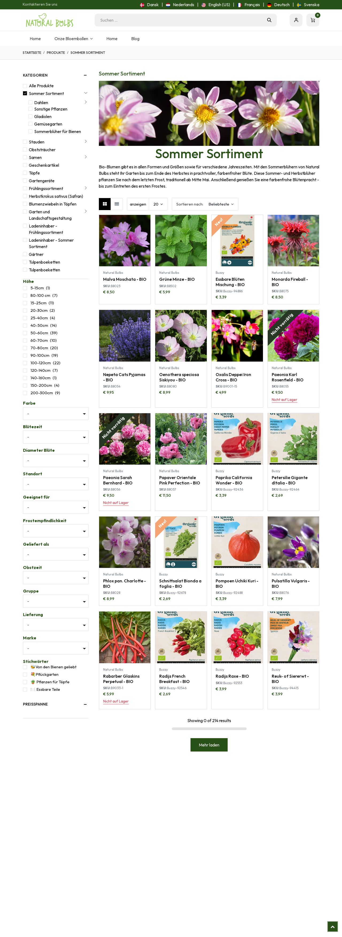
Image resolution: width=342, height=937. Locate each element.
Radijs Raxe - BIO (232, 676)
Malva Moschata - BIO (124, 279)
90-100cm (39, 355)
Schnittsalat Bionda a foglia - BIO (180, 583)
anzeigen (138, 204)
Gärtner (36, 254)
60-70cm (39, 340)
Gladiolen (43, 116)
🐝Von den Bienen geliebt (53, 666)
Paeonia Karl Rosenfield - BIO (288, 377)
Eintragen (296, 20)
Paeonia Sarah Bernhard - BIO (118, 480)
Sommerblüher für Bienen (57, 131)
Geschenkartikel (44, 165)
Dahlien (41, 102)
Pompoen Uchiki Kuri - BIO (237, 583)
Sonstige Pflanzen (50, 109)
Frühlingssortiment (46, 188)
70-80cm (39, 347)
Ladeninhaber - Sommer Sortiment (51, 243)
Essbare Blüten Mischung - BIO (230, 281)
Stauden (36, 142)
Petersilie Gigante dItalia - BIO (290, 480)
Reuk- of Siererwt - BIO (290, 678)
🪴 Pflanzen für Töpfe (49, 681)
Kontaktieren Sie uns (40, 4)
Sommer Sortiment (46, 93)
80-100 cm (40, 295)
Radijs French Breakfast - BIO (174, 678)
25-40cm (39, 317)
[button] (205, 204)
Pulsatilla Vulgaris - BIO (291, 583)
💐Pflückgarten (44, 674)
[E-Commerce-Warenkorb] (312, 20)
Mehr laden (209, 745)
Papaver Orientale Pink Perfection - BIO (179, 480)
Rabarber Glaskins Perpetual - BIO (121, 678)
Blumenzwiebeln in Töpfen (52, 204)
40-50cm (39, 325)
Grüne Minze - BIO (177, 279)
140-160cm (40, 377)
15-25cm (38, 302)
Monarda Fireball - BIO (290, 281)
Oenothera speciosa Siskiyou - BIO (179, 377)
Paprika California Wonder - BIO (234, 480)
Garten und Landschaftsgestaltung (50, 215)
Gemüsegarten (48, 124)
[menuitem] (149, 5)
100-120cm (40, 362)
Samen (35, 157)
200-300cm (41, 392)
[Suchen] (269, 20)
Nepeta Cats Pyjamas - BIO (124, 377)
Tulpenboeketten (44, 262)
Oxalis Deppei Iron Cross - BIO (233, 377)
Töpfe (34, 173)
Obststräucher (42, 149)
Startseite (32, 52)
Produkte (56, 52)
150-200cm (41, 385)
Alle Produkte (41, 85)
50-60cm (39, 332)
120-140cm (40, 370)
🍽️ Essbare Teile (45, 689)
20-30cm (39, 310)
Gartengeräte (42, 180)
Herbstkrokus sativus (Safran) (56, 196)
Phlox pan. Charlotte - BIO (124, 583)
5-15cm (37, 287)
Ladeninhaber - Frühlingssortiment (46, 229)
